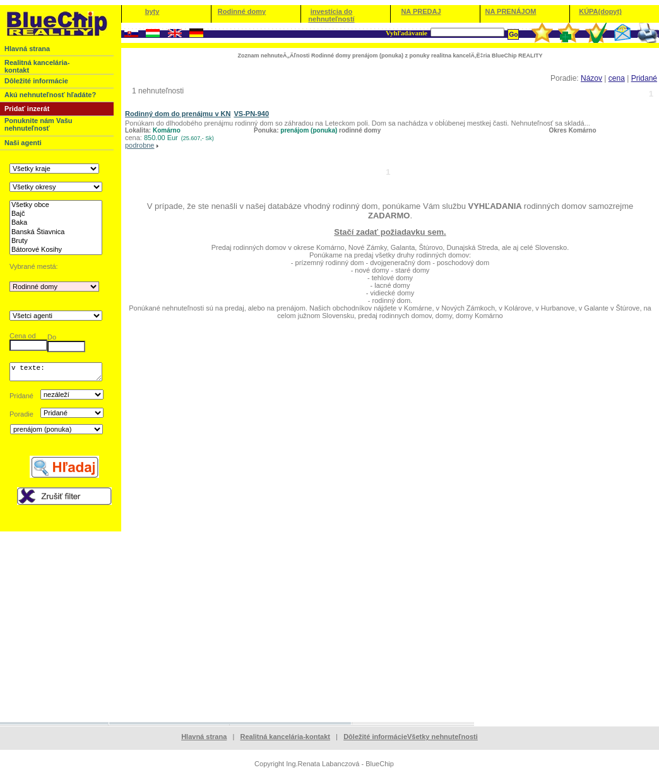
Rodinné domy (242, 11)
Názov (591, 78)
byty (152, 11)
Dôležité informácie (375, 740)
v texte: (55, 373)
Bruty (56, 241)
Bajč (56, 214)
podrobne (140, 145)
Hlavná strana (204, 740)
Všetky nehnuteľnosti (442, 740)
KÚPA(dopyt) (600, 11)
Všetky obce (56, 205)
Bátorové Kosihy (56, 250)
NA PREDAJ (421, 11)
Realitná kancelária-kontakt (285, 740)
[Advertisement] (329, 630)
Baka (56, 222)
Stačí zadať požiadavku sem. (390, 232)
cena (617, 78)
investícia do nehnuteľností (331, 15)
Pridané (644, 78)
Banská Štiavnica (56, 232)
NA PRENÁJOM (511, 11)
